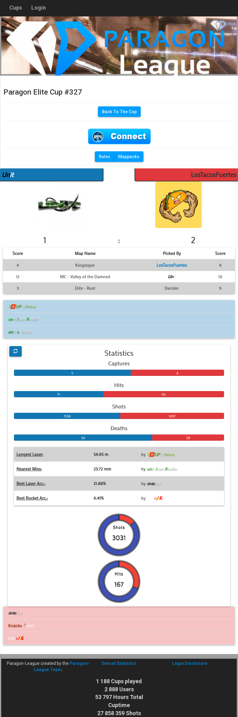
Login (38, 7)
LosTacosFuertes (213, 174)
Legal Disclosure (189, 663)
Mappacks (128, 156)
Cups (15, 7)
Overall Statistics (119, 663)
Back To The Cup (119, 111)
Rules (104, 156)
